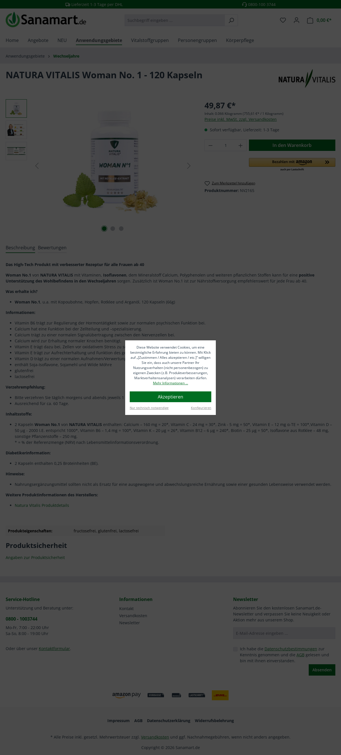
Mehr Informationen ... (170, 383)
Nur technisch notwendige (149, 408)
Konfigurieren (201, 408)
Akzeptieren (170, 397)
